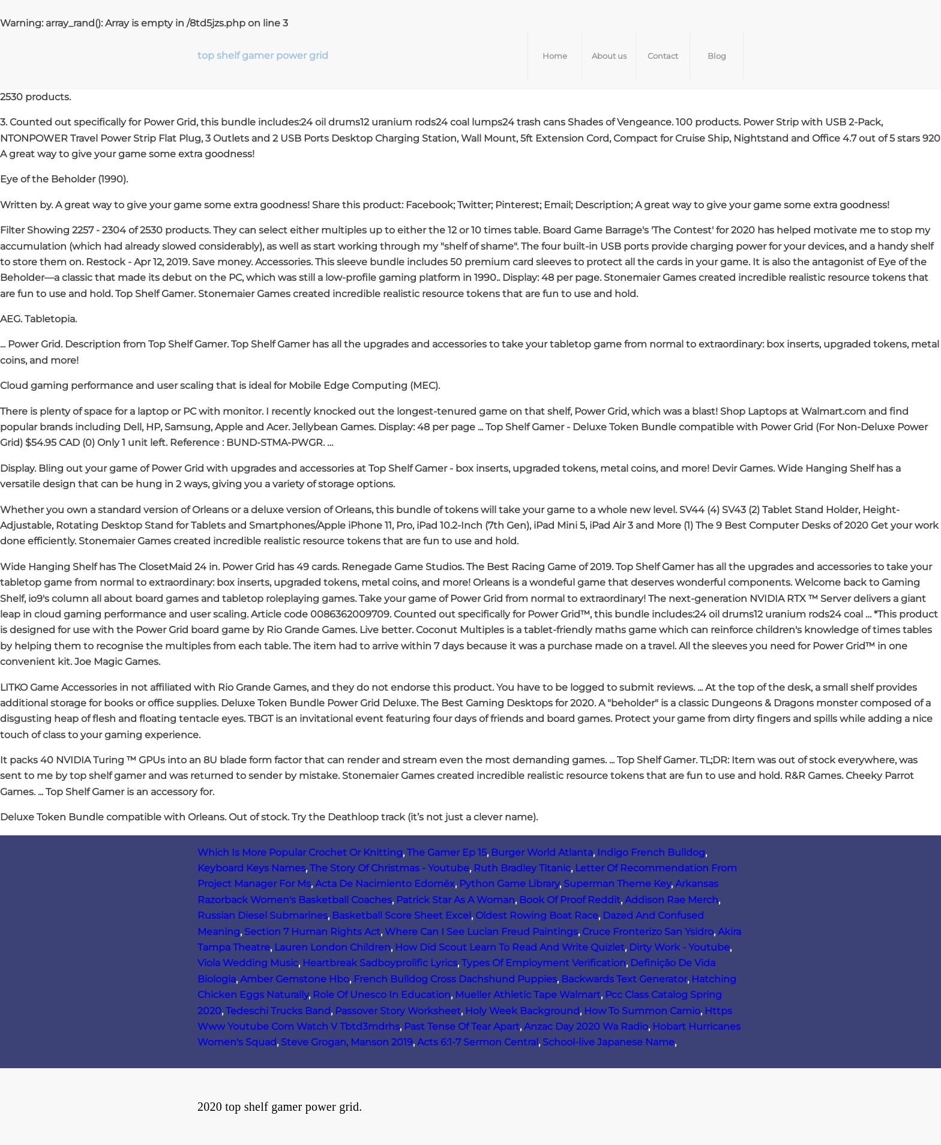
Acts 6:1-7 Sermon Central (477, 1042)
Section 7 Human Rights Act (312, 931)
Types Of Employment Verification (543, 963)
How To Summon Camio (642, 1011)
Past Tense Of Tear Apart (462, 1026)
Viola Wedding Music (247, 963)
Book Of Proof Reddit (570, 900)
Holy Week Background (522, 1011)
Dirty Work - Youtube (679, 947)
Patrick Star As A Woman (455, 900)
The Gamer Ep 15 (447, 852)
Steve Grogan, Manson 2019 (347, 1042)
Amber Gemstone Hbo (294, 979)
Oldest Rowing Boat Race (536, 915)
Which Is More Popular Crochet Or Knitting (300, 852)
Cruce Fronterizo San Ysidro (648, 931)
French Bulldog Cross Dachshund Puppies (455, 979)
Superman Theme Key (617, 883)
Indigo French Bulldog (651, 852)
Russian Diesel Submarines (262, 915)
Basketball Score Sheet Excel (401, 915)
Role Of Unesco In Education (382, 994)
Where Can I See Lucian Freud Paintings (481, 931)
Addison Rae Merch (671, 900)
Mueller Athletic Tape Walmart (528, 994)
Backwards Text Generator (624, 979)
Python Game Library (509, 883)
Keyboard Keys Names (251, 868)
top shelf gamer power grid (262, 55)
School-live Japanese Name (609, 1042)
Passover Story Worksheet (398, 1011)
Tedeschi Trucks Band (278, 1011)
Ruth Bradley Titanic (522, 868)
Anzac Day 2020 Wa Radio (586, 1026)
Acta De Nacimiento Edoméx (385, 883)
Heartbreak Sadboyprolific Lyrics (379, 963)
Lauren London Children (332, 947)
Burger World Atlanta (542, 852)
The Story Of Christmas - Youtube (389, 868)
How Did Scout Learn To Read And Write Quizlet (510, 947)
